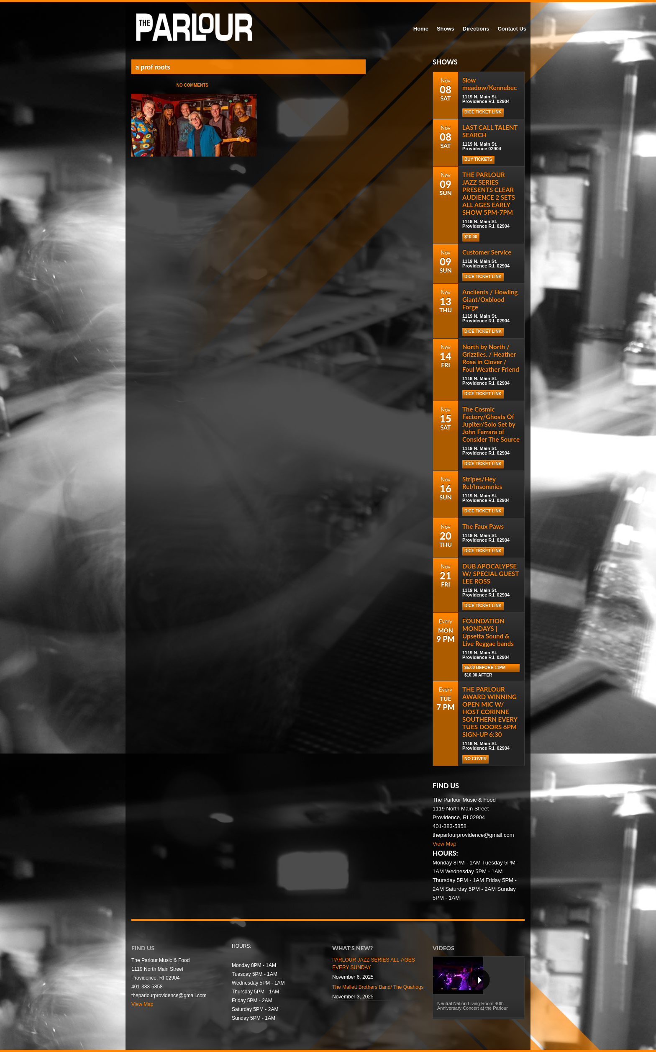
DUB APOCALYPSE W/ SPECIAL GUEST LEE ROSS (490, 573)
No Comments (192, 85)
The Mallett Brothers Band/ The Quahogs (378, 987)
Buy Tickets (478, 159)
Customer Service (486, 252)
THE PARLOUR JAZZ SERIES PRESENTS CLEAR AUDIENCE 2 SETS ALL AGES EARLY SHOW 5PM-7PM (488, 193)
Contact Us (511, 29)
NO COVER (475, 758)
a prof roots (153, 67)
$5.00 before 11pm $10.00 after (484, 668)
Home (420, 29)
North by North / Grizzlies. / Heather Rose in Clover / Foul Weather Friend (490, 358)
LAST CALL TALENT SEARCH (490, 131)
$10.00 (470, 236)
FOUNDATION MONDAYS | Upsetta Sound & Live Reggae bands (488, 632)
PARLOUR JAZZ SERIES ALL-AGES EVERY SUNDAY (373, 963)
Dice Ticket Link (483, 112)
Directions (476, 29)
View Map (444, 844)
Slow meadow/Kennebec (489, 83)
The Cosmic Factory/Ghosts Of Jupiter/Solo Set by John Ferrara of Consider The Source (491, 424)
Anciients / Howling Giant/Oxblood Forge (490, 299)
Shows (445, 29)
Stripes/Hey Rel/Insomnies (482, 482)
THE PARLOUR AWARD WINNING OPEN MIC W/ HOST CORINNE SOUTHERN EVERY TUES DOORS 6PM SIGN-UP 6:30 (489, 711)
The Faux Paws (483, 526)
